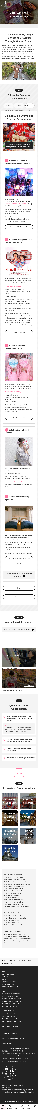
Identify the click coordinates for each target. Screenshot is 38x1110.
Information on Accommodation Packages (18, 553)
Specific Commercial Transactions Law (13, 1038)
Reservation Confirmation (9, 981)
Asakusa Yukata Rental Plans (10, 1003)
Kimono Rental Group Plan (12, 897)
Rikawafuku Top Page (8, 974)
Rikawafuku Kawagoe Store (10, 1026)
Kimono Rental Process (8, 984)
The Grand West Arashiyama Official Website (19, 559)
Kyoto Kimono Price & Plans (10, 996)
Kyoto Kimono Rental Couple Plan (14, 880)
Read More (29, 664)
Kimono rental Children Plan (12, 893)
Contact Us (5, 976)
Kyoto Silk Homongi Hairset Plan (14, 888)
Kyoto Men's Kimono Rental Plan (14, 891)
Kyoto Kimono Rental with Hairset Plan (16, 882)
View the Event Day (19, 332)
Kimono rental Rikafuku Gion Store (14, 934)
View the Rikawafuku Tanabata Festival (19, 227)
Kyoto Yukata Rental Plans (12, 913)
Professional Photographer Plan (13, 904)
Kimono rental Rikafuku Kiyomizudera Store (17, 939)
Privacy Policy (6, 1041)
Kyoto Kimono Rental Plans (13, 874)
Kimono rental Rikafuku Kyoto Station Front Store (17, 942)
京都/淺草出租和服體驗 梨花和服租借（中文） (15, 1058)
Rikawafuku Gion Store (8, 1016)
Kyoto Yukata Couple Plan (12, 920)
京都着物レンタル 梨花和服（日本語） (13, 1051)
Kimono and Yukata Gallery (10, 986)
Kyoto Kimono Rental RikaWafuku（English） (15, 1061)
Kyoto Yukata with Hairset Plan (13, 916)
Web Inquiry (19, 588)
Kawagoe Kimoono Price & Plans (11, 998)
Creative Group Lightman (13, 201)
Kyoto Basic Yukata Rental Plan (13, 922)
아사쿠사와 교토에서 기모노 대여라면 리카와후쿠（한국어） (19, 1055)
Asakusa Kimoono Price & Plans (11, 993)
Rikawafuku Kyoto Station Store (11, 1024)
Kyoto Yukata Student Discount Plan (15, 918)
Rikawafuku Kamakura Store (10, 1029)
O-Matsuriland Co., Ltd (12, 473)
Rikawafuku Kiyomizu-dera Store (11, 1021)
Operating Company (7, 1043)
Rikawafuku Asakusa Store (9, 1014)
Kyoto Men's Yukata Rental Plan (14, 925)
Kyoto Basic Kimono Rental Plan (14, 877)
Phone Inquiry (19, 597)
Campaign (19, 773)
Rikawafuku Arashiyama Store (10, 1019)
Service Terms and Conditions (10, 1036)
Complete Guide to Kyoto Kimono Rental (16, 906)
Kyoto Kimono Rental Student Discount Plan (17, 884)
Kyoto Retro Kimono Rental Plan (14, 902)
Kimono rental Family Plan (12, 895)
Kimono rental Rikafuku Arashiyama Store (16, 936)
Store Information (8, 1011)
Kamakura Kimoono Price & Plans (11, 1001)
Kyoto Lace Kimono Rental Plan (13, 900)
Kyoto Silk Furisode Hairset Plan (14, 886)
